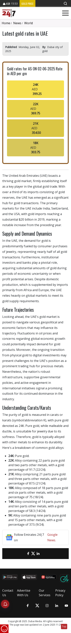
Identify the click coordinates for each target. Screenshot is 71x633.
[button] (65, 3)
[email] (23, 553)
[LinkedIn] (38, 553)
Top (64, 626)
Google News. (52, 537)
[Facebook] (28, 553)
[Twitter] (33, 553)
